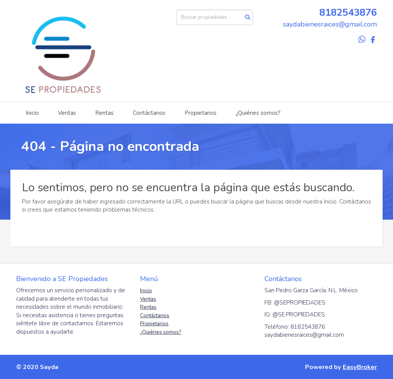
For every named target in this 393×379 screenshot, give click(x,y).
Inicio (32, 113)
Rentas (104, 113)
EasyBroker (360, 366)
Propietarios (200, 113)
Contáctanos (149, 113)
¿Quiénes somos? (258, 113)
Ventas (67, 113)
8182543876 (348, 12)
